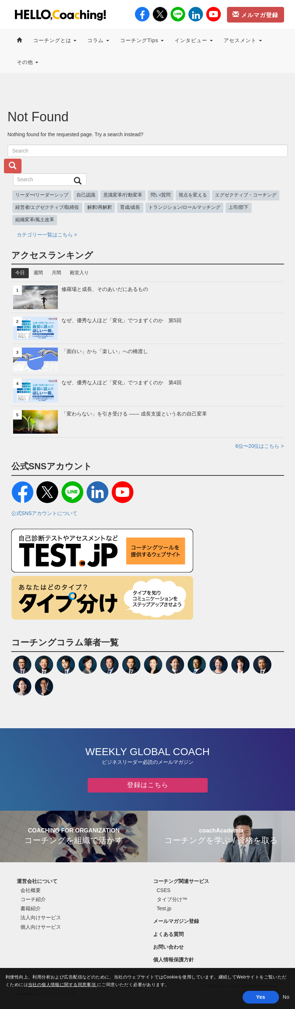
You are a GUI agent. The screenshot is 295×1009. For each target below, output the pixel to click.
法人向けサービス (40, 917)
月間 (56, 272)
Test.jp (164, 908)
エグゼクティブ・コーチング (245, 195)
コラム (98, 40)
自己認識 (85, 195)
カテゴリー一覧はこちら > (47, 235)
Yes (260, 997)
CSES (164, 890)
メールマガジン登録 (176, 921)
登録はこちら (147, 785)
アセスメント (243, 40)
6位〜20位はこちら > (259, 446)
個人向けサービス (40, 927)
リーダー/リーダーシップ (42, 195)
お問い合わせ (168, 947)
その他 (28, 62)
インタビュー (194, 40)
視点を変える (193, 195)
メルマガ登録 (255, 14)
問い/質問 (161, 195)
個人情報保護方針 (173, 960)
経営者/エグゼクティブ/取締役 (47, 207)
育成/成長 (130, 207)
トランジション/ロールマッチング (184, 207)
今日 (20, 272)
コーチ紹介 (33, 899)
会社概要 (30, 890)
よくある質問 (168, 934)
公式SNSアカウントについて (44, 513)
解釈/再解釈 (99, 207)
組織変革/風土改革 (35, 219)
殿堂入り (79, 272)
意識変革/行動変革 (123, 195)
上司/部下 (238, 207)
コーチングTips (142, 40)
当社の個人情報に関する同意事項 (62, 984)
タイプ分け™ (172, 899)
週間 (38, 272)
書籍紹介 (30, 908)
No (286, 997)
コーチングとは (55, 40)
